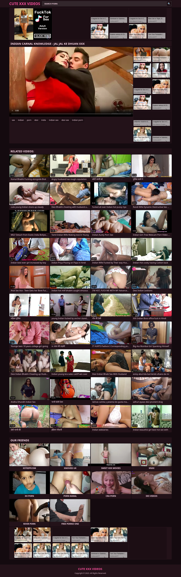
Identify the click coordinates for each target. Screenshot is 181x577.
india (43, 120)
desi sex (65, 120)
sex (13, 120)
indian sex (53, 120)
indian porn (77, 120)
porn (29, 120)
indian (21, 120)
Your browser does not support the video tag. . (71, 82)
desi (36, 120)
